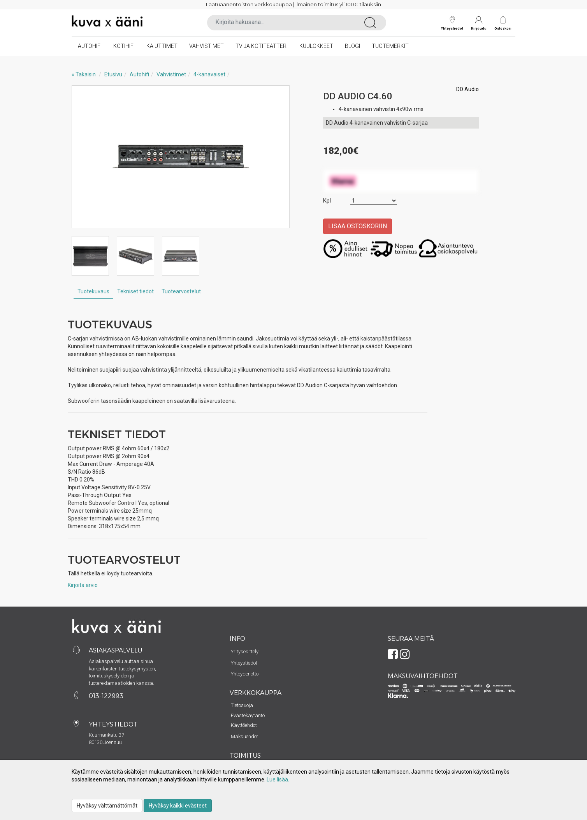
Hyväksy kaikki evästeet (178, 805)
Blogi (352, 46)
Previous (86, 157)
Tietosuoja (242, 705)
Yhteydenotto (244, 674)
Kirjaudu (479, 23)
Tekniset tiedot (135, 291)
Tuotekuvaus (93, 291)
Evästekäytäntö (248, 715)
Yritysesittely (244, 651)
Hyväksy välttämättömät (107, 805)
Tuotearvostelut (181, 291)
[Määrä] (373, 201)
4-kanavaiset (209, 74)
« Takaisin (84, 74)
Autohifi (90, 46)
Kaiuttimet (162, 46)
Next (275, 157)
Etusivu (113, 74)
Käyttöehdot (244, 725)
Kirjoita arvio (83, 585)
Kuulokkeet (316, 46)
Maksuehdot (244, 736)
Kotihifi (124, 46)
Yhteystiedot (452, 23)
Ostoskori (502, 28)
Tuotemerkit (390, 46)
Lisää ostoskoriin (357, 226)
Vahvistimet (206, 46)
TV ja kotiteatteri (262, 46)
